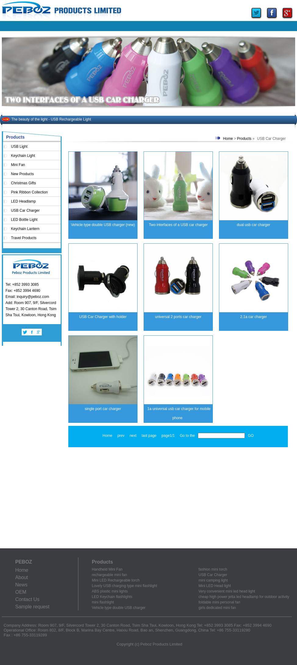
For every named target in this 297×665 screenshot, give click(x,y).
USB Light (19, 146)
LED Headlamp (23, 201)
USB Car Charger (25, 210)
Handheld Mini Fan (107, 569)
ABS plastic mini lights (110, 591)
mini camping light (213, 580)
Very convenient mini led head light (227, 591)
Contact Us (27, 599)
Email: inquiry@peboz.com (27, 297)
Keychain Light (23, 156)
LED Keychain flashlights (112, 597)
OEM (20, 592)
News (21, 584)
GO (251, 435)
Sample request (32, 606)
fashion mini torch (213, 569)
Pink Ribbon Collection (29, 192)
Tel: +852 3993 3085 (22, 284)
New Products (22, 174)
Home (228, 138)
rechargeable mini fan (109, 575)
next (133, 435)
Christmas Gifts (23, 183)
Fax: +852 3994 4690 (22, 290)
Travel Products (24, 238)
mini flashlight (103, 602)
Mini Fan (18, 165)
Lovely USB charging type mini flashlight (124, 586)
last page (148, 435)
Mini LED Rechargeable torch (116, 580)
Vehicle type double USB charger (118, 608)
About (21, 577)
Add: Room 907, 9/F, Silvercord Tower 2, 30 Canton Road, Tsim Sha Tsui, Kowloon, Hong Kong (30, 309)
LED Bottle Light (24, 220)
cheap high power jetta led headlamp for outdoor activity (244, 597)
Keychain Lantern (25, 229)
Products (244, 138)
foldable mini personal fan (219, 602)
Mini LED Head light (215, 586)
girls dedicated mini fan (217, 608)
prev (120, 435)
